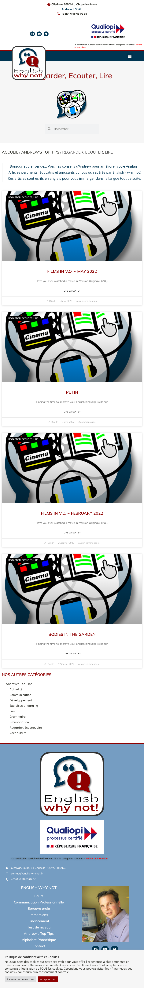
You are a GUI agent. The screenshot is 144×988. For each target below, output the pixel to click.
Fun (12, 711)
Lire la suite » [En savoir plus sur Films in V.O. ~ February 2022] (72, 532)
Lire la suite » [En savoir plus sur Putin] (72, 411)
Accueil (10, 152)
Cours (38, 896)
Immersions (39, 915)
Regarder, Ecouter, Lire (25, 727)
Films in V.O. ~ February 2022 (72, 513)
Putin (72, 392)
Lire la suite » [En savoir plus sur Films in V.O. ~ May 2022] (72, 290)
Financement (38, 921)
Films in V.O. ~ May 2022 (72, 271)
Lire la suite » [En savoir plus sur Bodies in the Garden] (72, 653)
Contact (39, 946)
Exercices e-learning (23, 705)
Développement (20, 700)
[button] (130, 56)
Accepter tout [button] (48, 979)
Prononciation (19, 722)
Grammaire (17, 716)
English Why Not (39, 887)
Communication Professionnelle (39, 902)
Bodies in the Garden (72, 634)
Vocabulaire (17, 733)
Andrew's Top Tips (40, 152)
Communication (20, 695)
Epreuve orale (39, 908)
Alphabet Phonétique (39, 940)
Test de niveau (39, 927)
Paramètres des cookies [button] (20, 979)
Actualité (15, 689)
